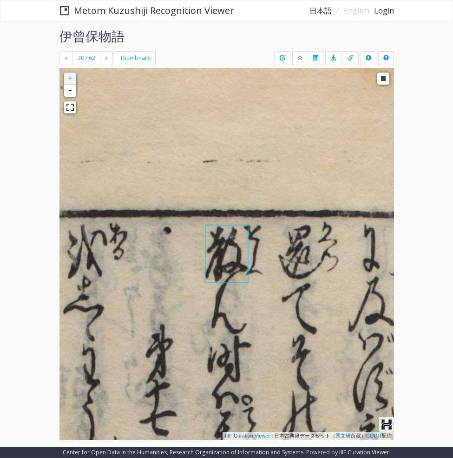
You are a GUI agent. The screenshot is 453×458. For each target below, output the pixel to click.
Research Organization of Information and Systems (236, 452)
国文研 (343, 435)
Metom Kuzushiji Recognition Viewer (147, 10)
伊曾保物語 (92, 36)
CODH (373, 435)
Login (384, 11)
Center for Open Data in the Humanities (115, 452)
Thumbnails (135, 58)
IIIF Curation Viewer (247, 435)
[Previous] (66, 58)
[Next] (106, 58)
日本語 (320, 11)
